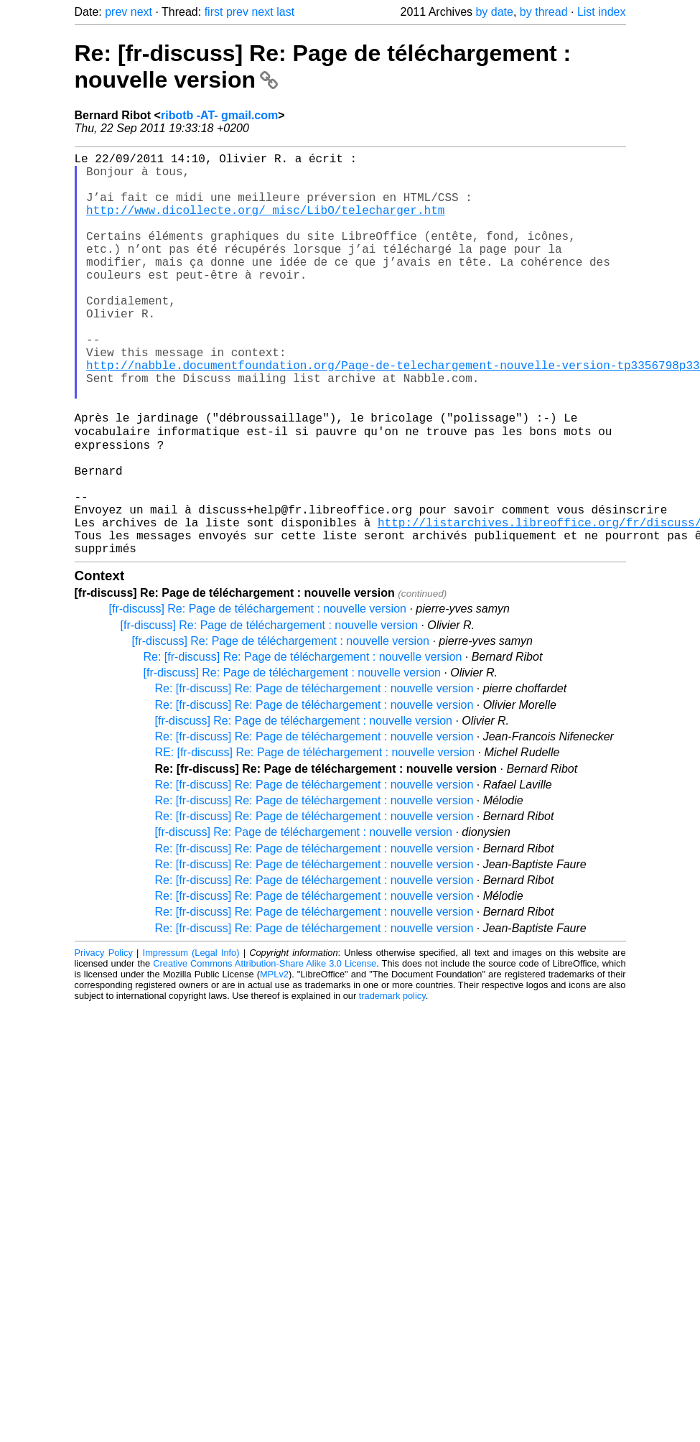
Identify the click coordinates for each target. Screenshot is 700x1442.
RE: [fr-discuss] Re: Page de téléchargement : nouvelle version (315, 839)
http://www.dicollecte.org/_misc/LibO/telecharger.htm (265, 224)
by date (494, 12)
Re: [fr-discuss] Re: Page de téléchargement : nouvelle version (303, 744)
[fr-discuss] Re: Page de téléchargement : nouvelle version (257, 695)
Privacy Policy (104, 1039)
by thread (544, 12)
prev (116, 12)
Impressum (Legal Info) (191, 1039)
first (214, 12)
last (285, 12)
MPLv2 (274, 1061)
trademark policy (392, 1082)
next (141, 12)
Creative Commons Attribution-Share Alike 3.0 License (264, 1050)
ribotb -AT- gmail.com (219, 115)
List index (601, 12)
